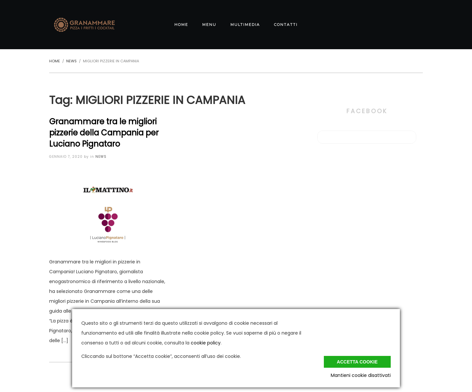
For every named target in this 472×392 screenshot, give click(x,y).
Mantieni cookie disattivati (361, 375)
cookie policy (206, 343)
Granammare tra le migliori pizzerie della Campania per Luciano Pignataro (104, 132)
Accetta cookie (357, 361)
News (101, 156)
